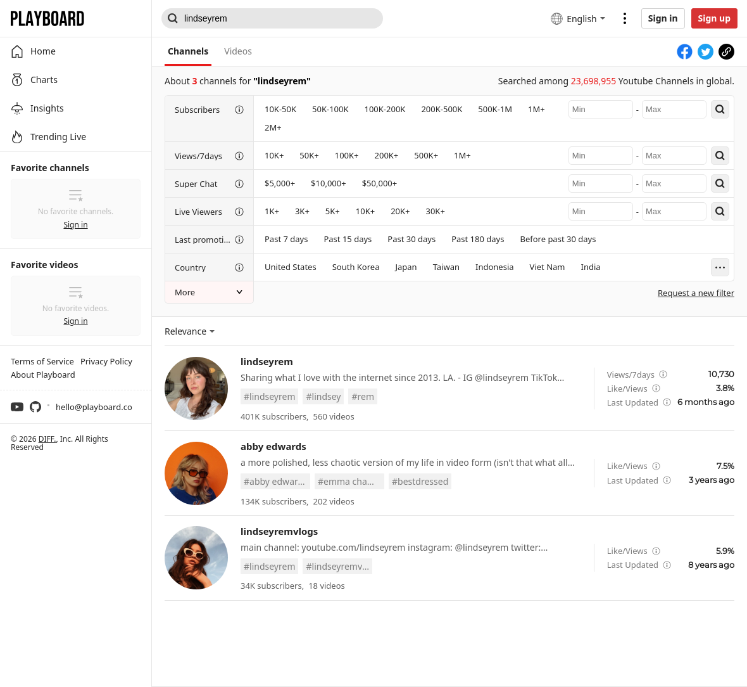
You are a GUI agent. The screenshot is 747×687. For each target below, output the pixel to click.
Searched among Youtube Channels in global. (616, 81)
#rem (362, 396)
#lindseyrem (269, 396)
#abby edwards (276, 481)
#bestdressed (420, 481)
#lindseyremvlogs (339, 566)
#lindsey (323, 396)
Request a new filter (696, 293)
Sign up (714, 18)
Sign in (663, 18)
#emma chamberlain (351, 481)
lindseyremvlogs (279, 531)
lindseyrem (267, 361)
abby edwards (273, 446)
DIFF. (47, 438)
